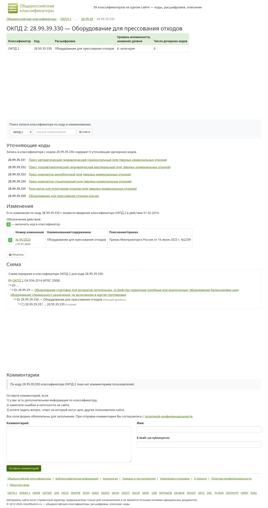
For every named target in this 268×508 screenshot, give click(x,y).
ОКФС (145, 493)
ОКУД (86, 493)
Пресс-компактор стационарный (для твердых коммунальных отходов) (80, 181)
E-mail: (153, 438)
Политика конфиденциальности (231, 478)
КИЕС (254, 493)
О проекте (200, 478)
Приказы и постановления (139, 478)
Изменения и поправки (175, 478)
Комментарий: (18, 423)
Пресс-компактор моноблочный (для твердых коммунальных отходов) (80, 174)
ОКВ (154, 493)
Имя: (140, 423)
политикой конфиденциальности (169, 416)
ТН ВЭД (219, 493)
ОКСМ (136, 493)
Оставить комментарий (24, 468)
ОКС (209, 493)
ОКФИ (244, 493)
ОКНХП (191, 493)
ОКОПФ (75, 493)
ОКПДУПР (232, 493)
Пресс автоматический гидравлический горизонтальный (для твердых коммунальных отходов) (98, 160)
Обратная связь (19, 485)
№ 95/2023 (23, 240)
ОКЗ (56, 493)
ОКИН (115, 493)
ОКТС (201, 493)
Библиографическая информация (76, 478)
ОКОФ (36, 493)
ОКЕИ (95, 493)
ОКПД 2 (17, 280)
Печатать (16, 254)
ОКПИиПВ (165, 493)
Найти (84, 132)
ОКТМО (47, 493)
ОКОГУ (126, 493)
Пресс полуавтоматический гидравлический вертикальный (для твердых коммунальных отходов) (99, 167)
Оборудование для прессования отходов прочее (64, 196)
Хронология (110, 478)
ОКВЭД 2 (24, 493)
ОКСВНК (179, 493)
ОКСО (64, 493)
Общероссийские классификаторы (29, 478)
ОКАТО (105, 493)
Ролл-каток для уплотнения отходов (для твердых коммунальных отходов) (83, 189)
